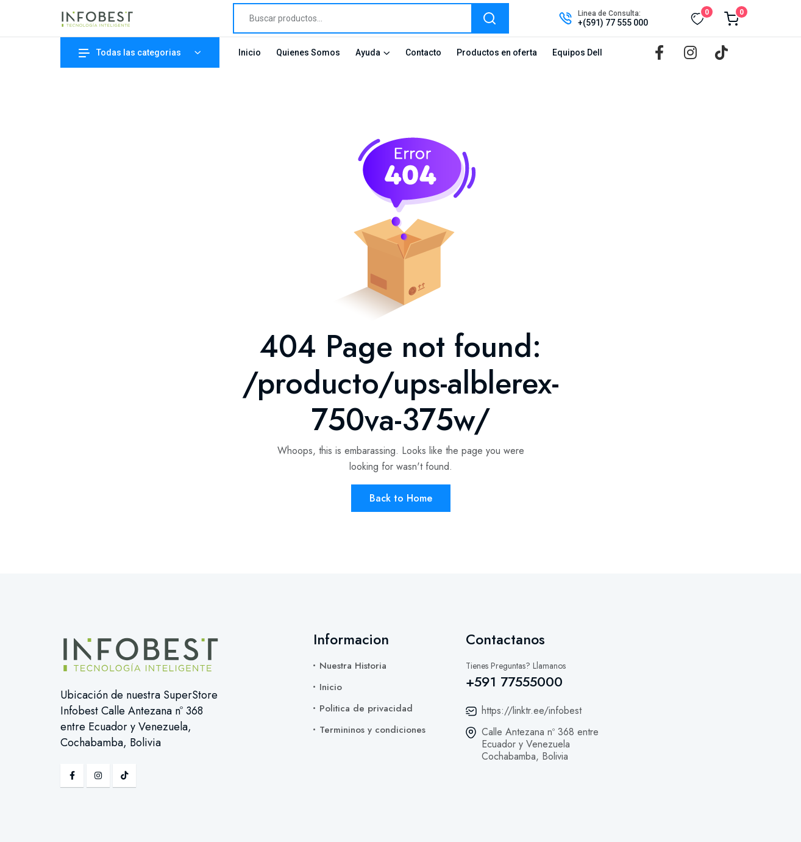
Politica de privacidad (366, 708)
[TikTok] (721, 52)
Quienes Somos (308, 52)
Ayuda (367, 52)
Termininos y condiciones (372, 729)
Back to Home (400, 498)
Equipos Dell (577, 52)
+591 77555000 (514, 681)
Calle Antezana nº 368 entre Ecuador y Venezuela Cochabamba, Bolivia (540, 744)
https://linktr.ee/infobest (532, 710)
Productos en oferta (497, 52)
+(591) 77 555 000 (613, 22)
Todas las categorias (130, 52)
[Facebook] (659, 52)
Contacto (423, 52)
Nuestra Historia (352, 665)
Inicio (249, 52)
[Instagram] (690, 52)
